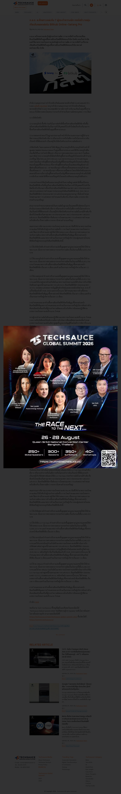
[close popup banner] (115, 328)
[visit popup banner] (60, 397)
